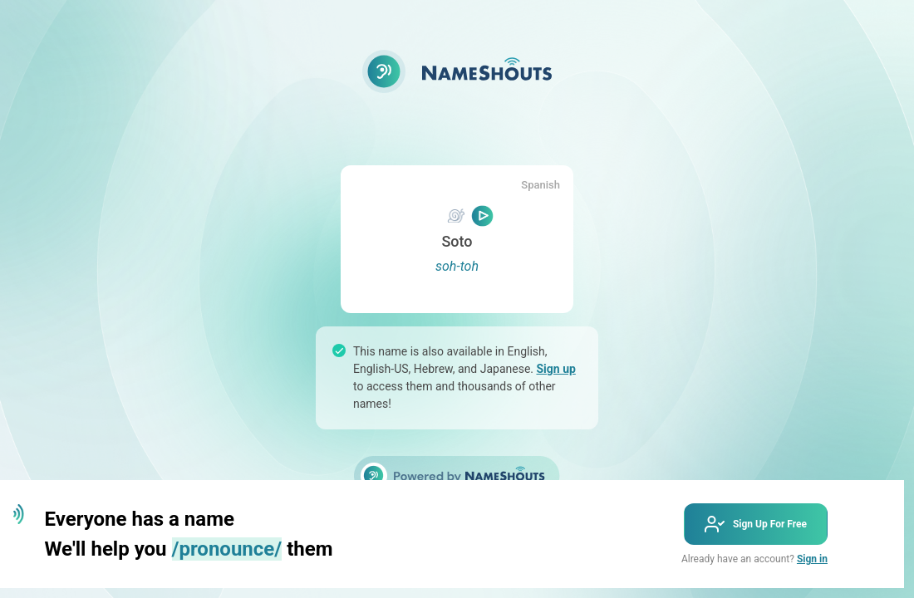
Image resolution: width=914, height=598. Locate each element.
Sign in (812, 559)
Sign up (555, 368)
